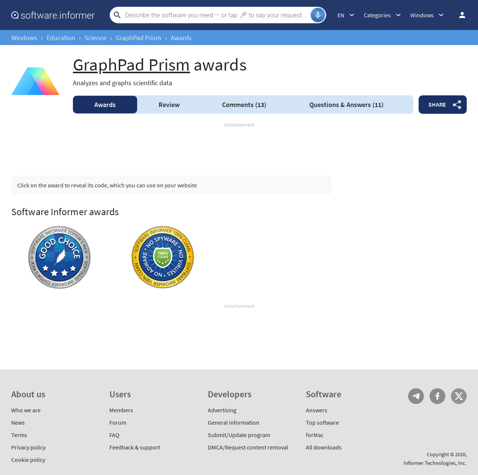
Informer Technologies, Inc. (435, 462)
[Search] (216, 15)
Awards (105, 104)
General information (233, 422)
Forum (117, 422)
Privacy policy (28, 447)
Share (437, 104)
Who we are (26, 410)
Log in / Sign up (458, 15)
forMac (315, 435)
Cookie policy (28, 459)
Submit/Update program (239, 435)
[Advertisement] (239, 146)
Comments (244, 104)
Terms (19, 435)
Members (121, 410)
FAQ (114, 435)
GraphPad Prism (138, 37)
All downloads (324, 447)
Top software (322, 422)
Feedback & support (134, 447)
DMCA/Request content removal (248, 447)
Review (169, 104)
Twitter (459, 396)
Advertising (222, 410)
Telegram (416, 396)
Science (95, 37)
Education (61, 37)
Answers (346, 104)
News (18, 422)
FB (437, 396)
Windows (24, 37)
